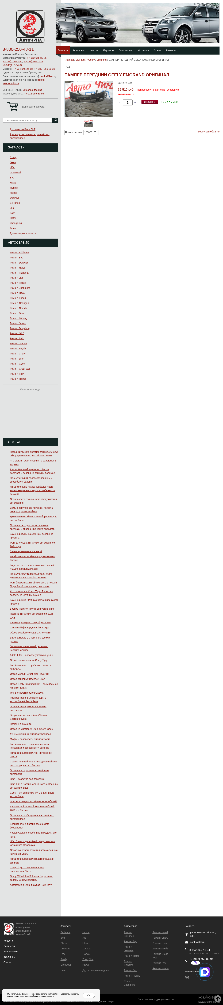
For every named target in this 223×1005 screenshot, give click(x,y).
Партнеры (108, 50)
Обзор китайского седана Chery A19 (30, 632)
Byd (12, 177)
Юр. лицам (143, 50)
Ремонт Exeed (18, 298)
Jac (12, 208)
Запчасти (63, 50)
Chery (13, 157)
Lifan (12, 167)
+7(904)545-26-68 (23, 68)
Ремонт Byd (16, 257)
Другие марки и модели (23, 233)
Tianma (14, 187)
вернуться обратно (209, 131)
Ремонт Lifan (17, 358)
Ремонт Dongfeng (20, 328)
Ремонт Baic (17, 338)
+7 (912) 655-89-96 (201, 958)
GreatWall (15, 172)
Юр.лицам (9, 957)
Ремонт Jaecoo (18, 343)
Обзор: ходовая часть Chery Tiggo (29, 660)
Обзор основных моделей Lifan (27, 679)
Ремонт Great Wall (20, 368)
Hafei (13, 218)
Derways (14, 197)
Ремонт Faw (17, 373)
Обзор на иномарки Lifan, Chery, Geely (31, 729)
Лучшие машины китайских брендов (30, 734)
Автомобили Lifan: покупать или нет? (31, 885)
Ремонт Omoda (18, 308)
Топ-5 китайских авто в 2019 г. (27, 692)
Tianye (13, 228)
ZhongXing (16, 223)
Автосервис (79, 50)
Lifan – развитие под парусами (27, 779)
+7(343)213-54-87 (12, 65)
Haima (13, 192)
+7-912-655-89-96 (34, 93)
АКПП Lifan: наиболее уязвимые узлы (31, 655)
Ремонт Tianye (18, 282)
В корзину (149, 101)
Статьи (157, 50)
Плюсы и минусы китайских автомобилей (33, 801)
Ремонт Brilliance (19, 252)
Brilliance (15, 202)
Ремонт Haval (17, 293)
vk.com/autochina (32, 90)
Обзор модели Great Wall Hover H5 (29, 673)
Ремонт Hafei (17, 267)
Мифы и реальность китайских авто (30, 739)
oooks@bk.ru (47, 76)
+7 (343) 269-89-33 (44, 68)
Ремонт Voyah (18, 348)
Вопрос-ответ (126, 50)
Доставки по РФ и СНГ (22, 129)
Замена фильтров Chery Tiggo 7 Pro (30, 622)
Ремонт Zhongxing (20, 287)
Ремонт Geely (17, 363)
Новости (94, 50)
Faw (12, 213)
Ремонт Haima (18, 378)
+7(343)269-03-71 (33, 61)
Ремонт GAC (17, 333)
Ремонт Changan (19, 303)
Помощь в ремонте (21, 724)
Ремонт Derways (19, 262)
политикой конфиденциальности (39, 996)
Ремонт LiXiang (18, 318)
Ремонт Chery (17, 353)
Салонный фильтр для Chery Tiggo (29, 627)
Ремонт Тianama (19, 272)
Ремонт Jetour (18, 323)
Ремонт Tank (17, 313)
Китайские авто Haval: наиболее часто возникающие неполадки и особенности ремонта (32, 490)
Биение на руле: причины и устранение (32, 608)
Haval (13, 182)
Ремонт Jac (16, 277)
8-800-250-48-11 (18, 49)
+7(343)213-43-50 (12, 61)
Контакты (171, 50)
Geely (13, 162)
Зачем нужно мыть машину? (26, 551)
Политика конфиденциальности (156, 999)
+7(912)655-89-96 (37, 57)
